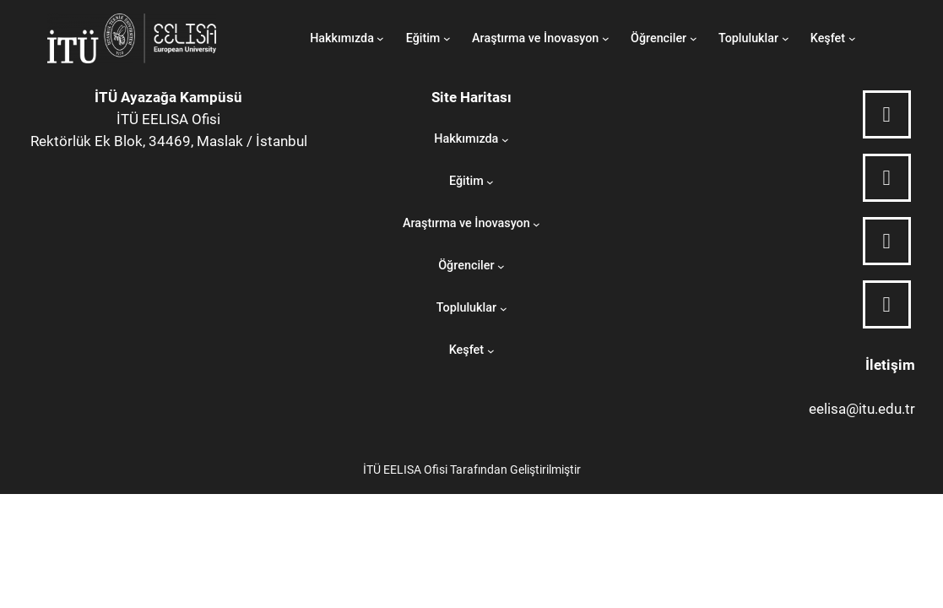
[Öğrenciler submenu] (693, 38)
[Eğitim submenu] (447, 38)
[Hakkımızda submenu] (380, 38)
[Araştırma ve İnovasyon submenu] (606, 38)
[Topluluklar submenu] (785, 38)
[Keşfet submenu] (852, 38)
